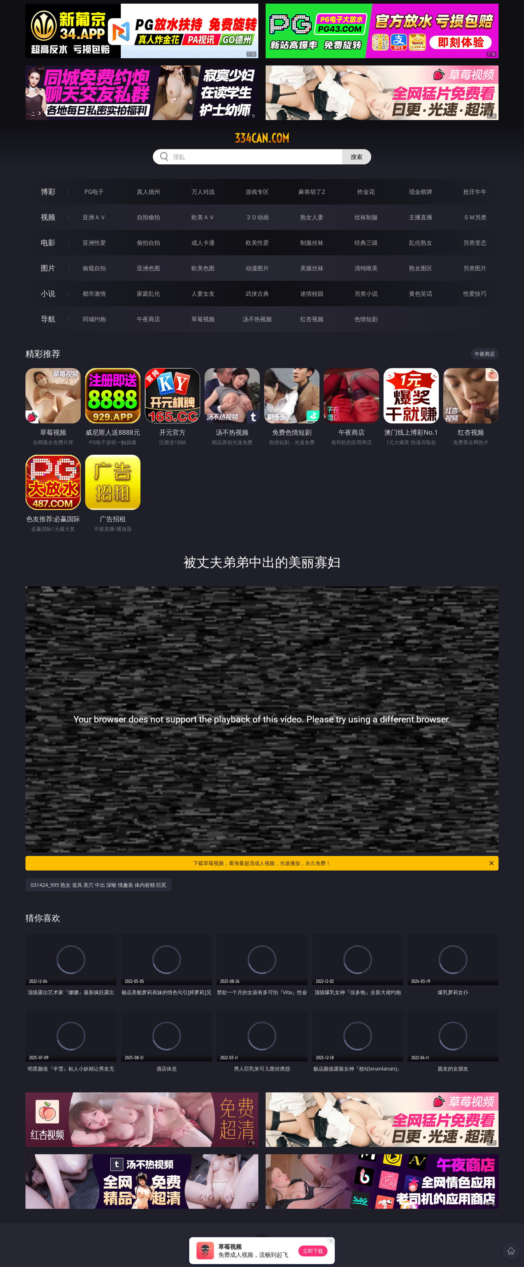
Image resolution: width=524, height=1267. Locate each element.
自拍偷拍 (148, 217)
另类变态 (475, 243)
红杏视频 (311, 319)
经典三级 (366, 243)
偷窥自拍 (94, 268)
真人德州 (148, 192)
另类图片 (475, 268)
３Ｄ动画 (257, 217)
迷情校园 (311, 294)
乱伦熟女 (420, 243)
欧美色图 (203, 268)
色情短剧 (366, 319)
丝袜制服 (366, 217)
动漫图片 (257, 268)
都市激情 (94, 294)
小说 (48, 293)
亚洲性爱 (94, 243)
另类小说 (366, 294)
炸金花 (366, 192)
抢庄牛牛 (475, 192)
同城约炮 (94, 319)
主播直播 (420, 217)
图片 (48, 268)
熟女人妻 (311, 217)
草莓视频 (203, 319)
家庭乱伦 (148, 294)
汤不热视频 (257, 319)
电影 (48, 242)
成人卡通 (203, 243)
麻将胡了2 (311, 192)
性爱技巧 (475, 294)
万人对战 (203, 192)
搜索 (356, 157)
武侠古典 (257, 294)
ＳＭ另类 (475, 217)
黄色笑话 (420, 294)
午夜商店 (148, 319)
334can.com (262, 138)
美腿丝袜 (311, 268)
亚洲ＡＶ (94, 217)
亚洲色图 (148, 268)
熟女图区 (420, 268)
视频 (48, 217)
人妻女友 (203, 294)
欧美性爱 (257, 243)
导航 (48, 319)
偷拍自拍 (148, 243)
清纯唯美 (366, 268)
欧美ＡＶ (203, 217)
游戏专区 (257, 192)
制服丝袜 (311, 243)
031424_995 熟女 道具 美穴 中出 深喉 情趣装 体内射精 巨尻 (98, 884)
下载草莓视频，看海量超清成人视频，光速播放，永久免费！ (344, 863)
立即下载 (313, 1250)
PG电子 (94, 192)
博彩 (48, 191)
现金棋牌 (420, 192)
